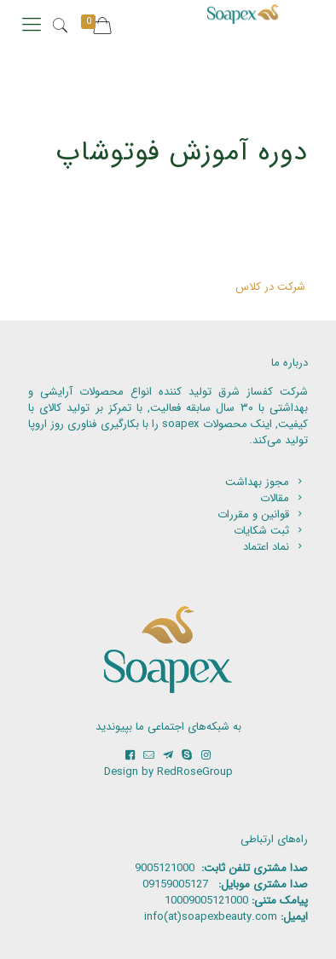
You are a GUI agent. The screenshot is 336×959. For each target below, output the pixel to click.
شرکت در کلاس (270, 287)
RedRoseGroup (195, 772)
